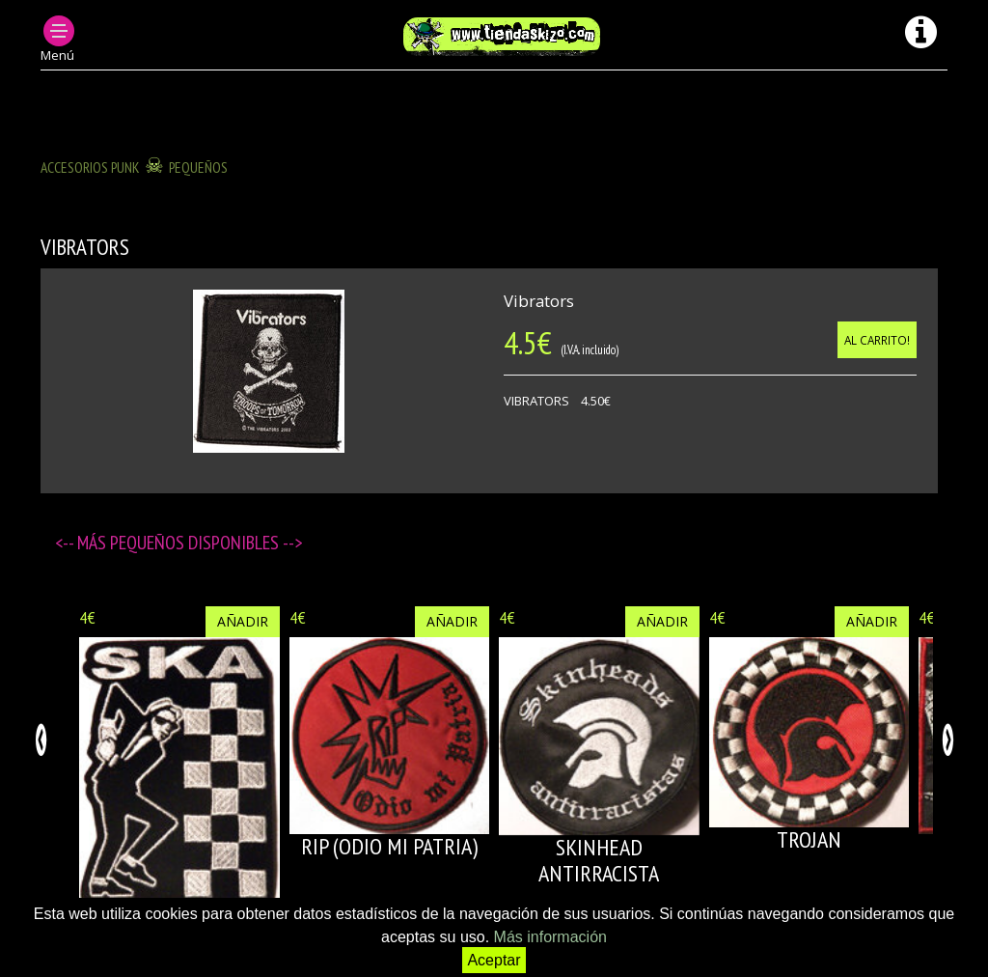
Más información (550, 937)
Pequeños (198, 167)
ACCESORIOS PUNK (90, 167)
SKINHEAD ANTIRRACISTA (598, 859)
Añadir (242, 621)
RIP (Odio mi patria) (389, 846)
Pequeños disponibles (196, 542)
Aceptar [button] (493, 960)
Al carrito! (877, 340)
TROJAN (809, 839)
